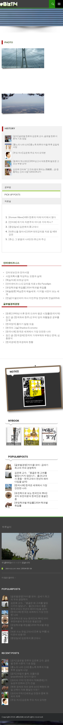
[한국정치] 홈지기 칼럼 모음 (20, 324)
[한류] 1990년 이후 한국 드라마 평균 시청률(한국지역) (33, 313)
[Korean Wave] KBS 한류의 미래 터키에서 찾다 (32, 217)
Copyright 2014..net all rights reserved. (22, 716)
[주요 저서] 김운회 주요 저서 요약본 (29, 153)
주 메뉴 (59, 4)
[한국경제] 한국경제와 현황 (19, 342)
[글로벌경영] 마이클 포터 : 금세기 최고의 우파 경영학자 (31, 465)
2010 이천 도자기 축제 (12, 568)
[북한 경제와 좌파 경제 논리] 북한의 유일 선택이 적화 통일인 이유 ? (30, 687)
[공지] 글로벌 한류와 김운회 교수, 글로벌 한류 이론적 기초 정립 (30, 661)
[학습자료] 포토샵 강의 (17, 280)
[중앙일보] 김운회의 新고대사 (23, 226)
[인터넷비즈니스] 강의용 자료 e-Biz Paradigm (28, 283)
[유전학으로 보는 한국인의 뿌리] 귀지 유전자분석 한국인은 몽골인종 (31, 495)
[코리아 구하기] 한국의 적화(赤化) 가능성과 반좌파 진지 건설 (29, 681)
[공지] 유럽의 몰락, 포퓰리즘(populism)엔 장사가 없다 (25, 674)
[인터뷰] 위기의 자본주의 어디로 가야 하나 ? (31, 222)
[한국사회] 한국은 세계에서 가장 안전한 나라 (28, 331)
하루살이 (6, 526)
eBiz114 (8, 4)
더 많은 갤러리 (9, 577)
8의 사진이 (16, 562)
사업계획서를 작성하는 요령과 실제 (24, 276)
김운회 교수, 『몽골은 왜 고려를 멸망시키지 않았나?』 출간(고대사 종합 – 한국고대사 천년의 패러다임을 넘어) (31, 476)
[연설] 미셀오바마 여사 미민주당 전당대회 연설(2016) (33, 298)
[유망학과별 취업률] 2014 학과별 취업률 (26, 287)
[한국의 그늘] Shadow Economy (21, 327)
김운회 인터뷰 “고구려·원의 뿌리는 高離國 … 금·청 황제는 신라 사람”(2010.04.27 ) (36, 170)
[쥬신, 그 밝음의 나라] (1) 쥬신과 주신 (27, 239)
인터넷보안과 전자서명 (17, 272)
